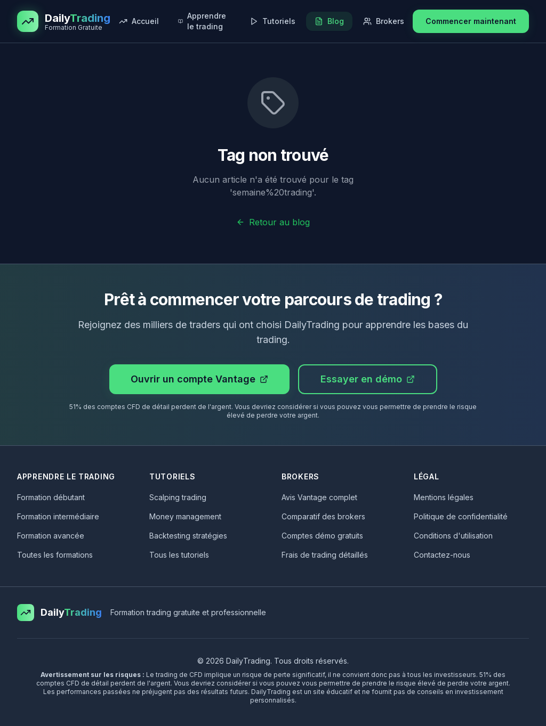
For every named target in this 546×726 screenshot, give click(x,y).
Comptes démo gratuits (322, 535)
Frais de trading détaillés (325, 554)
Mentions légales (443, 497)
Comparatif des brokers (323, 516)
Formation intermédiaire (58, 516)
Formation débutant (51, 497)
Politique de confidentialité (461, 516)
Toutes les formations (55, 554)
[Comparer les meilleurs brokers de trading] (384, 21)
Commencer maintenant (470, 21)
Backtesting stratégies (188, 535)
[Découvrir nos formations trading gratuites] (204, 21)
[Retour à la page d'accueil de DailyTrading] (138, 21)
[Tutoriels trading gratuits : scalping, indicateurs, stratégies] (272, 21)
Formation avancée (50, 535)
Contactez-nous (442, 554)
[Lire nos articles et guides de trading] (329, 21)
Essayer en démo (367, 379)
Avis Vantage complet (319, 497)
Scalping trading (177, 497)
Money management (185, 516)
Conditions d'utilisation (453, 535)
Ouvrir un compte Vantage (199, 379)
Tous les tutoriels (179, 554)
